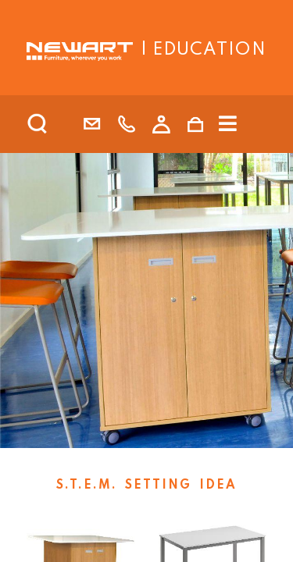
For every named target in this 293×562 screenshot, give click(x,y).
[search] (58, 124)
